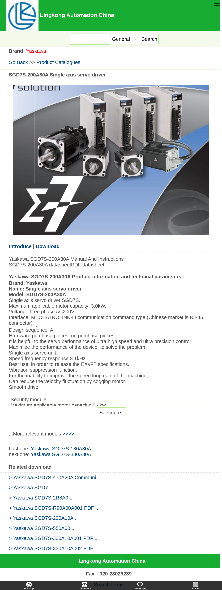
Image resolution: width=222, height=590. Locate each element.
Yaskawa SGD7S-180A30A (61, 448)
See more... (112, 412)
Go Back (18, 62)
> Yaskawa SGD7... (30, 487)
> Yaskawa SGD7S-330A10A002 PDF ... (54, 548)
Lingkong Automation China (112, 561)
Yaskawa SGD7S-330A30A (61, 454)
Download (48, 246)
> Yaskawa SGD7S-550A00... (41, 528)
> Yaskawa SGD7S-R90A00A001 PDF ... (54, 508)
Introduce (21, 246)
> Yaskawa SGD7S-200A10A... (43, 518)
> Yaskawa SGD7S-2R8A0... (40, 498)
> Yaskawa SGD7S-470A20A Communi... (54, 477)
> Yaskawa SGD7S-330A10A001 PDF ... (54, 538)
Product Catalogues (58, 62)
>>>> (68, 434)
